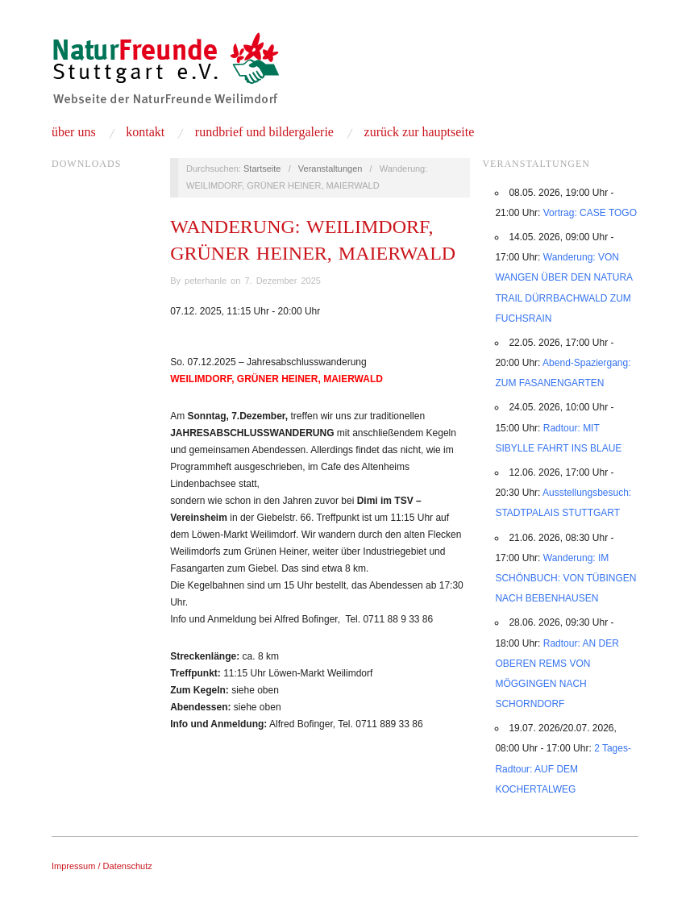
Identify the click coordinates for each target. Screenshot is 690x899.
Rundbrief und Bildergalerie (264, 132)
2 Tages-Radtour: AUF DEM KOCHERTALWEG (563, 768)
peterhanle (206, 280)
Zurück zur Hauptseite (419, 132)
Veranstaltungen (330, 168)
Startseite (262, 168)
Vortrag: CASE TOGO (590, 213)
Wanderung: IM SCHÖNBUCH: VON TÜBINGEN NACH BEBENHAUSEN (565, 578)
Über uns (74, 132)
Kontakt (145, 132)
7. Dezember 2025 (282, 280)
